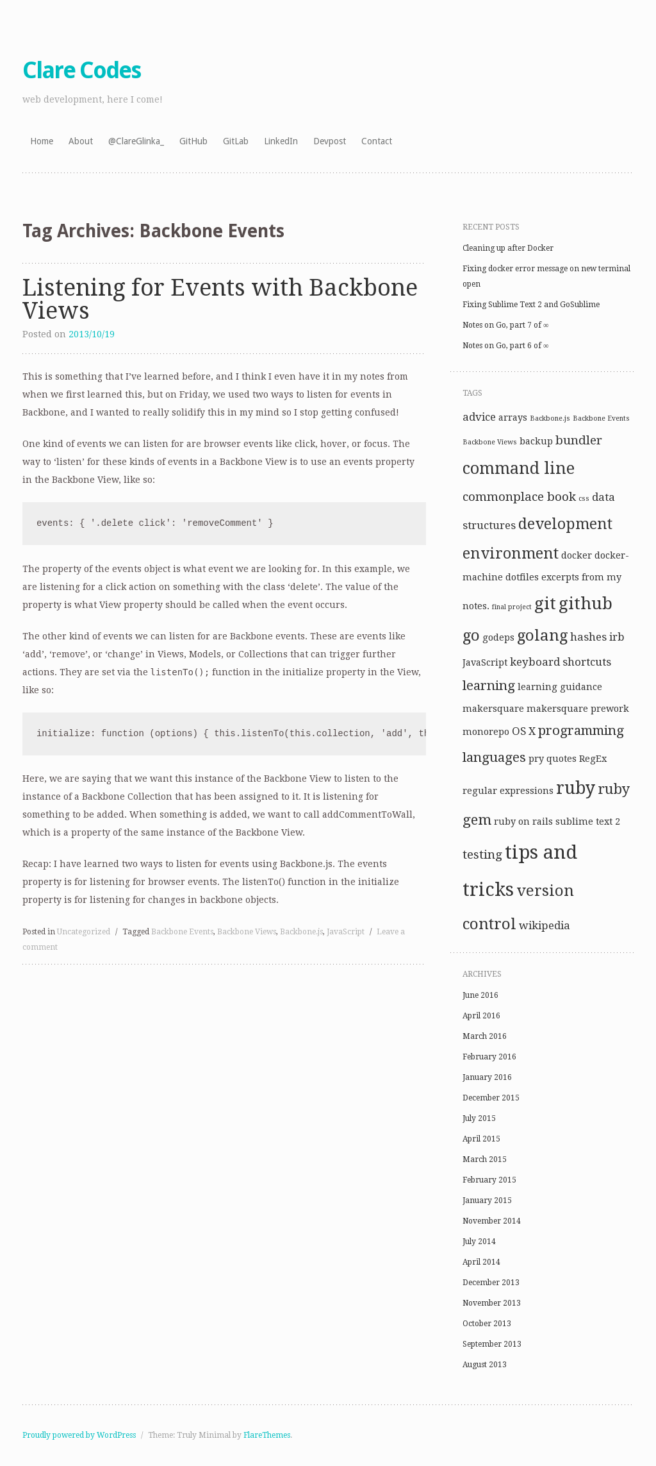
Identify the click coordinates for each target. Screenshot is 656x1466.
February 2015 (489, 1179)
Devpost (329, 141)
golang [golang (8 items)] (542, 636)
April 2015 (481, 1138)
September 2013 (492, 1344)
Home (41, 141)
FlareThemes (266, 1435)
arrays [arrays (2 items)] (512, 417)
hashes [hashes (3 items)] (588, 636)
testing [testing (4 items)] (482, 854)
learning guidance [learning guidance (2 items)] (560, 687)
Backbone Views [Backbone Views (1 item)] (490, 442)
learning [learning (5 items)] (489, 685)
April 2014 (481, 1262)
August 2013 (485, 1364)
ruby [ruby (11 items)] (575, 788)
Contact (376, 141)
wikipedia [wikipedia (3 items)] (544, 925)
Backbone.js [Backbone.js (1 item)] (550, 418)
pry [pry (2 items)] (536, 759)
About (81, 141)
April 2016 (481, 1015)
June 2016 (480, 995)
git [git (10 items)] (545, 603)
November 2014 (492, 1221)
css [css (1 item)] (583, 498)
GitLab (236, 141)
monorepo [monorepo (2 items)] (486, 732)
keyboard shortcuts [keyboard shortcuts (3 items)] (560, 661)
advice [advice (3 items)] (479, 416)
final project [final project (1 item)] (512, 607)
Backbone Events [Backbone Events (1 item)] (601, 418)
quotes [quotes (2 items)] (561, 759)
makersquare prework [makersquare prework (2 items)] (578, 709)
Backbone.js (301, 931)
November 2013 (492, 1303)
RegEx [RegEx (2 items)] (593, 759)
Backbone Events (182, 931)
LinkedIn (281, 141)
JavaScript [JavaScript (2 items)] (485, 662)
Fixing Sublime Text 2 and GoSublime (531, 304)
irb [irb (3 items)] (617, 636)
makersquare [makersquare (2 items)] (493, 709)
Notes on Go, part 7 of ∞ (506, 325)
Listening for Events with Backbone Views (220, 299)
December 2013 (491, 1282)
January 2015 (487, 1200)
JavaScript (346, 931)
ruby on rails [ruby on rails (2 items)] (523, 821)
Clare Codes (81, 70)
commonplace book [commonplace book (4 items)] (519, 496)
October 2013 (487, 1323)
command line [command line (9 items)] (519, 468)
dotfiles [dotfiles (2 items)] (522, 577)
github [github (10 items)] (585, 603)
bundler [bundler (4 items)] (578, 440)
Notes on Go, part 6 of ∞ (506, 345)
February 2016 (489, 1056)
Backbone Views (246, 931)
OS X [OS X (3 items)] (524, 731)
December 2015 (491, 1097)
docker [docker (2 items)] (576, 555)
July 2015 (479, 1118)
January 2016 (487, 1077)
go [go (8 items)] (471, 636)
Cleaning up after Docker (508, 248)
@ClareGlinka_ (136, 141)
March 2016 (485, 1036)
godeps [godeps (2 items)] (498, 637)
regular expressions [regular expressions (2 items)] (508, 791)
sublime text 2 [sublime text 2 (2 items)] (587, 821)
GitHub (193, 141)
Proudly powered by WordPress (79, 1435)
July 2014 (479, 1241)
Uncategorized (83, 931)
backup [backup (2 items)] (536, 441)
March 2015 (485, 1159)
